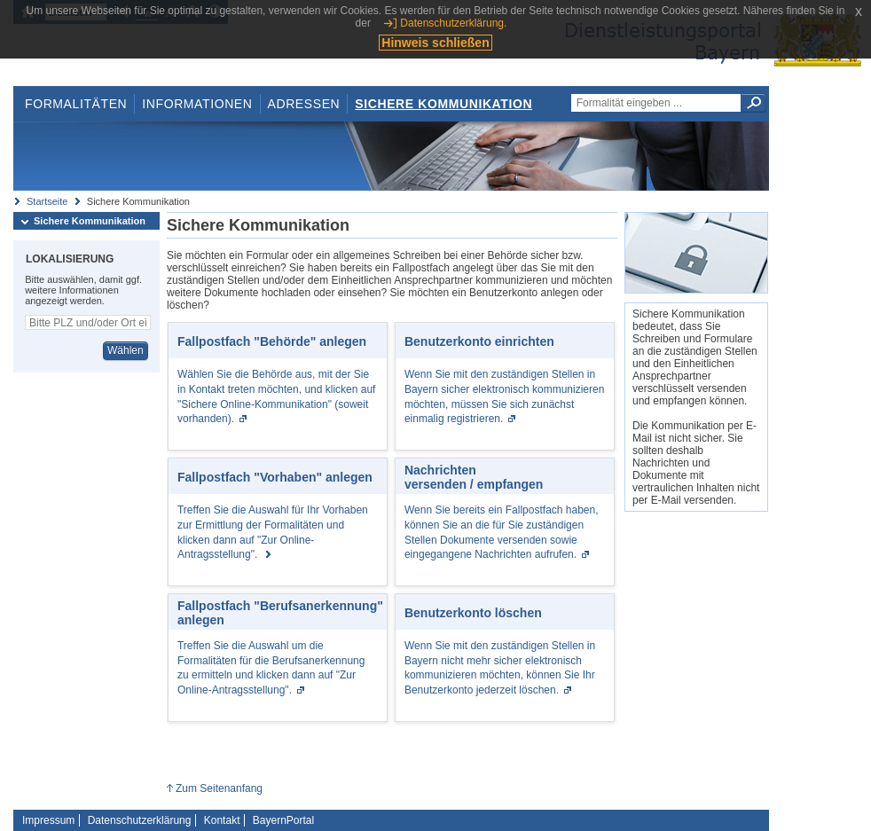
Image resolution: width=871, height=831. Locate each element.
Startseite (47, 201)
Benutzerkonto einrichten (479, 341)
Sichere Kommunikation (443, 104)
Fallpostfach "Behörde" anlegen (271, 341)
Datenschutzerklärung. (453, 23)
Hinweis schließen (435, 42)
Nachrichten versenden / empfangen (473, 477)
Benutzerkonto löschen (473, 613)
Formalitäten (76, 104)
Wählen (125, 350)
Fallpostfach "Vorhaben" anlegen (275, 477)
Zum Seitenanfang (219, 788)
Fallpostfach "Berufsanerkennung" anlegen (280, 613)
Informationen (197, 104)
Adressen (304, 104)
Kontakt (222, 820)
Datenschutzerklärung (140, 820)
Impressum (48, 820)
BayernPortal (283, 820)
